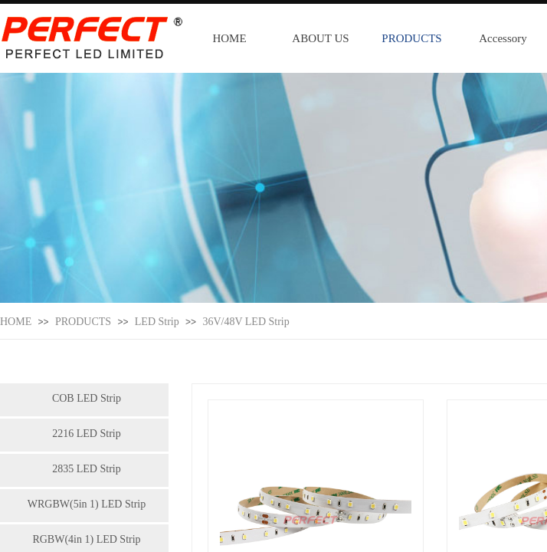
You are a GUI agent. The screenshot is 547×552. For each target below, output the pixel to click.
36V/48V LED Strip (245, 321)
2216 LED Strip (86, 433)
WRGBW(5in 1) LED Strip (87, 504)
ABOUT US (320, 38)
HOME (229, 38)
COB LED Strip (86, 398)
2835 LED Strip (86, 469)
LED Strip (157, 321)
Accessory (502, 38)
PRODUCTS (411, 38)
